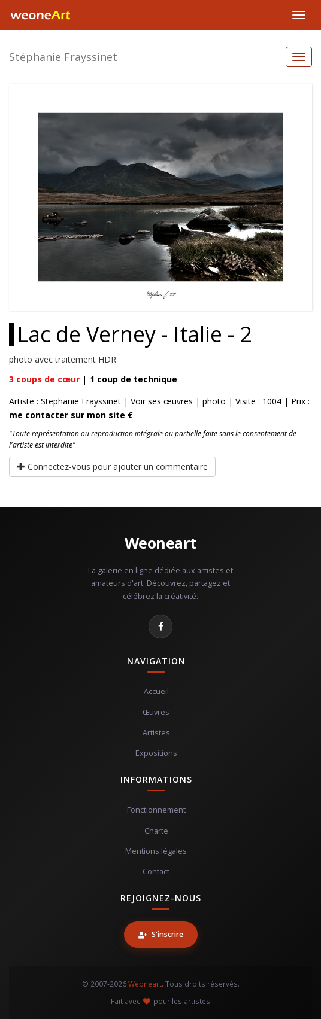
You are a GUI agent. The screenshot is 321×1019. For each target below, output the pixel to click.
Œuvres (156, 712)
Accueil (156, 691)
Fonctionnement (156, 810)
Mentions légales (156, 851)
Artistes (156, 733)
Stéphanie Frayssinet (63, 57)
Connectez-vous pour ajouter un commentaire (112, 466)
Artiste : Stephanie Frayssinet (65, 401)
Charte (156, 831)
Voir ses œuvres (162, 401)
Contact (156, 871)
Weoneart (161, 543)
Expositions (156, 753)
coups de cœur (44, 379)
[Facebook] (160, 626)
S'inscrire (160, 934)
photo (214, 401)
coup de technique (133, 379)
